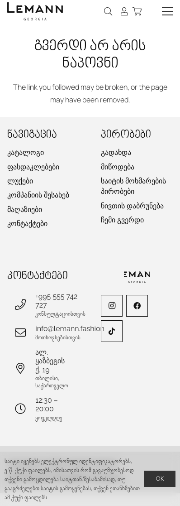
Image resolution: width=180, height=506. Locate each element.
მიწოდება (117, 167)
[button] (108, 11)
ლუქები (20, 181)
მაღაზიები (24, 209)
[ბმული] (124, 11)
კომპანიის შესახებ (38, 195)
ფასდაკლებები (33, 167)
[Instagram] (112, 306)
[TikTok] (112, 331)
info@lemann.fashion (69, 328)
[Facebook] (137, 306)
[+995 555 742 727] (24, 304)
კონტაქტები (27, 223)
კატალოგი (25, 152)
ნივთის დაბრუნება (132, 206)
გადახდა (116, 152)
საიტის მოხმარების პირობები (133, 186)
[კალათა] (137, 11)
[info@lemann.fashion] (24, 332)
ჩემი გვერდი (122, 220)
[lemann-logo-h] (35, 11)
